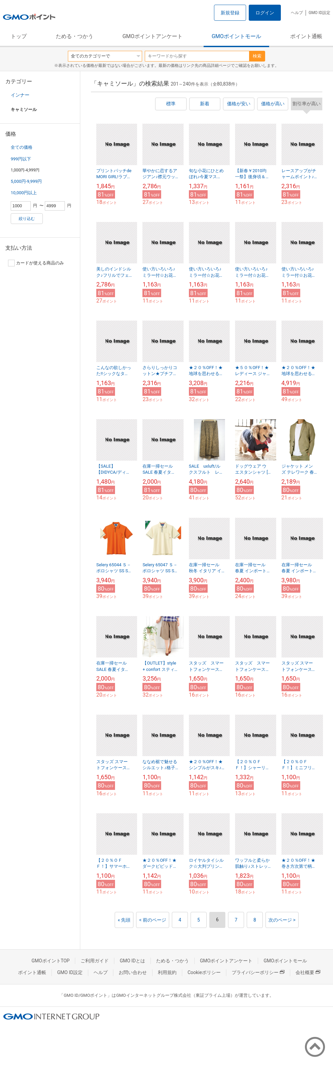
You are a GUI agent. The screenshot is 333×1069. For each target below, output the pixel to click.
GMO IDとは (132, 960)
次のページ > (282, 920)
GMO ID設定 (319, 12)
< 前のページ (152, 920)
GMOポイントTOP (50, 960)
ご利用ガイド (95, 960)
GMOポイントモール (236, 36)
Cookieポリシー (204, 972)
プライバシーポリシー (258, 972)
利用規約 (167, 972)
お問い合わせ (133, 972)
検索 (257, 55)
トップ (19, 36)
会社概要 (308, 972)
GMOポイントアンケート (152, 36)
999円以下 (21, 158)
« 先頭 (124, 920)
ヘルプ (297, 12)
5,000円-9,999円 (26, 181)
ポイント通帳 (306, 36)
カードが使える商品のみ (36, 263)
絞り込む (27, 218)
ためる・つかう (74, 36)
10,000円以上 (24, 192)
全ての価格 (21, 147)
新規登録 (230, 12)
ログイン (264, 12)
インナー (20, 95)
